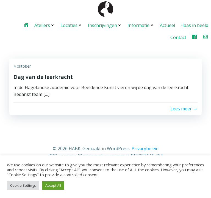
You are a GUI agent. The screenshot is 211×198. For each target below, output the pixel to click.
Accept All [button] (53, 185)
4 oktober (22, 66)
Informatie (140, 25)
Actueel (167, 25)
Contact (178, 37)
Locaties (71, 25)
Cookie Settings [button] (23, 185)
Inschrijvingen (105, 25)
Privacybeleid (145, 148)
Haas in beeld (194, 25)
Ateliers (44, 25)
